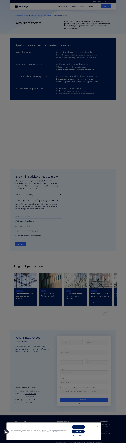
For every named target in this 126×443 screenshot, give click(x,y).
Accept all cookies (78, 427)
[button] (6, 432)
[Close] (97, 426)
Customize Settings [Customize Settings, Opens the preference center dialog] (78, 435)
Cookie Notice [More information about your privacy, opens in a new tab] (55, 431)
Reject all (78, 431)
